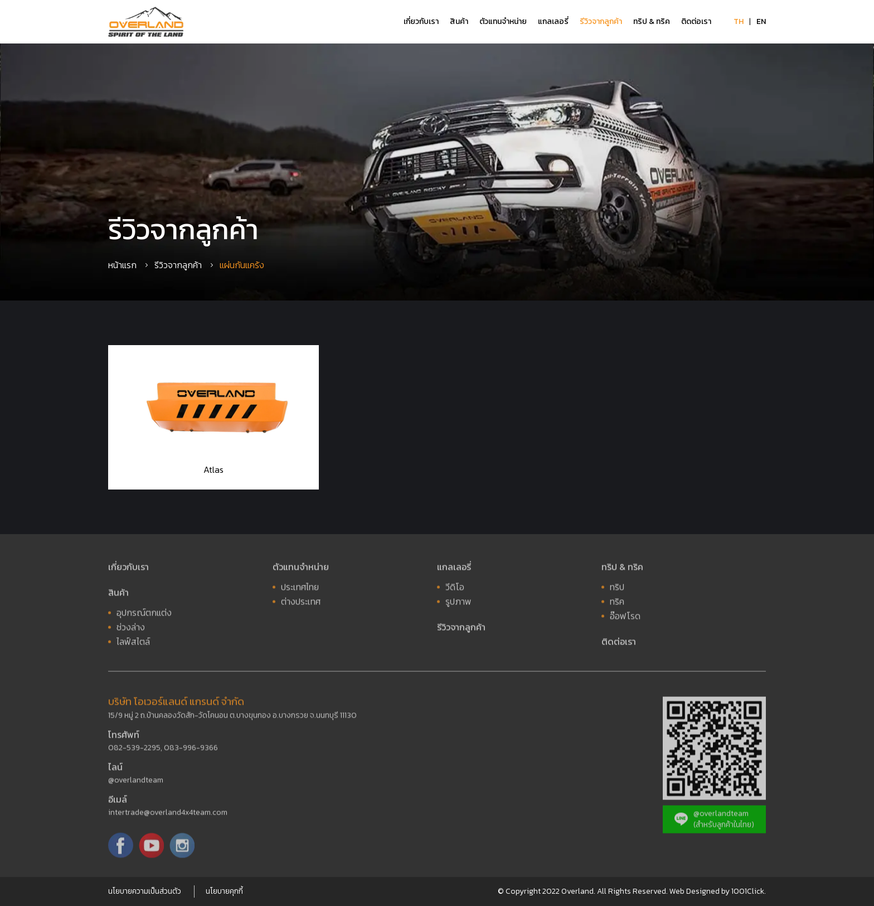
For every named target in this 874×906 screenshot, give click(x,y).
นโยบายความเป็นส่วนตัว (144, 891)
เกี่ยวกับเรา (421, 21)
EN (761, 21)
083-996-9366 (191, 749)
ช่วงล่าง (130, 629)
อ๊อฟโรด (625, 617)
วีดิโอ (454, 588)
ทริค (617, 603)
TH (739, 21)
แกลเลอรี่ (553, 21)
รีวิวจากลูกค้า (601, 21)
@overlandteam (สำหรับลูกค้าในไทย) (714, 821)
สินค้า (459, 21)
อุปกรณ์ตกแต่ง (144, 614)
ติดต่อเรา (696, 21)
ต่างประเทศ (301, 603)
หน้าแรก (122, 265)
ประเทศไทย (300, 588)
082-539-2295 (134, 749)
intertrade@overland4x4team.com (167, 814)
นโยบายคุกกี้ (224, 891)
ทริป (617, 588)
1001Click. (748, 891)
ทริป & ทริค (651, 21)
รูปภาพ (458, 603)
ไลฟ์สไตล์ (133, 643)
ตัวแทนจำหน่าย (503, 21)
